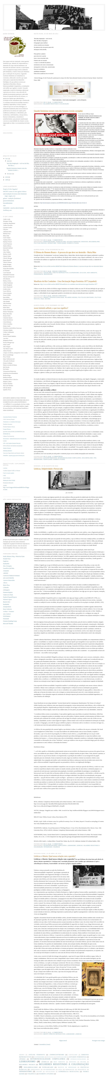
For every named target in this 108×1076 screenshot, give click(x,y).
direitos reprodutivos (61, 272)
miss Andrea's (7, 614)
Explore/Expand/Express (10, 597)
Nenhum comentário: (59, 271)
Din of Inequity (7, 566)
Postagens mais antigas (98, 1040)
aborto (45, 1034)
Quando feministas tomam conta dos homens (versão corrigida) (58, 111)
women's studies (73, 243)
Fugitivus (5, 561)
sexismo (47, 298)
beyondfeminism (7, 203)
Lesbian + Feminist (8, 611)
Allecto (5, 583)
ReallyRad (6, 604)
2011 (6, 158)
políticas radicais (40, 243)
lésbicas (80, 845)
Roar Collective (7, 609)
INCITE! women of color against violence (14, 191)
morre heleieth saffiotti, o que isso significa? (51, 308)
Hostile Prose (7, 558)
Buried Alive (6, 602)
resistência (82, 1069)
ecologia (83, 272)
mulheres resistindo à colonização (56, 104)
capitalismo (47, 272)
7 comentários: (57, 240)
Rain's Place (6, 585)
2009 (6, 180)
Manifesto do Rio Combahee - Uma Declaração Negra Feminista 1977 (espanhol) (65, 281)
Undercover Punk (8, 595)
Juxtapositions (7, 606)
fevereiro (9, 173)
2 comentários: (57, 102)
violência (56, 847)
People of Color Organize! (10, 189)
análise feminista (36, 1054)
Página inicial (63, 1040)
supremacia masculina (68, 1071)
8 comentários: (57, 456)
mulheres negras (71, 297)
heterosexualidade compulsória (69, 458)
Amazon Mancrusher (9, 580)
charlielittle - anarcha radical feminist (13, 208)
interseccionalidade (56, 297)
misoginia (84, 241)
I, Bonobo (6, 587)
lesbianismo (71, 845)
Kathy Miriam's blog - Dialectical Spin (13, 556)
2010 (6, 177)
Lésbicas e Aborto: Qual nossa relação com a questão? (55, 856)
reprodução (48, 274)
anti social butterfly (8, 578)
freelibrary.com (7, 210)
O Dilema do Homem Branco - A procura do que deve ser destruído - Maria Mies (65, 252)
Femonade (6, 618)
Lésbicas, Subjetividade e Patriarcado (48, 469)
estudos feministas (74, 241)
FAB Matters (6, 616)
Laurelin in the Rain (8, 568)
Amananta (6, 571)
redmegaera (6, 590)
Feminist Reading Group (10, 621)
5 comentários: (57, 844)
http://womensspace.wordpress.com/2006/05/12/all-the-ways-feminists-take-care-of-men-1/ (63, 202)
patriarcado (48, 847)
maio (8, 161)
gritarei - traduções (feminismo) (12, 198)
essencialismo (61, 241)
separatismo (52, 243)
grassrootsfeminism (8, 200)
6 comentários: (57, 1032)
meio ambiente (92, 272)
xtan (4, 205)
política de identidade (86, 297)
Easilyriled (6, 563)
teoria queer (61, 243)
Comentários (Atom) (44, 1044)
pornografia (38, 274)
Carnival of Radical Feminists (11, 575)
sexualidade (50, 1071)
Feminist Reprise (7, 592)
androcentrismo (49, 241)
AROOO (5, 573)
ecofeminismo (74, 272)
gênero (46, 297)
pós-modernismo (49, 1069)
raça (42, 298)
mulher (83, 1061)
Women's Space (7, 599)
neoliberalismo (94, 241)
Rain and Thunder (8, 623)
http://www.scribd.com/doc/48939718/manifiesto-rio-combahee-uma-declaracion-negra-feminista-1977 (68, 284)
